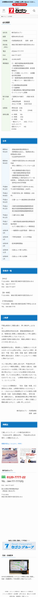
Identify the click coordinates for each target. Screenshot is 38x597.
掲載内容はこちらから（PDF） (12, 443)
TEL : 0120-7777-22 (20, 4)
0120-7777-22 (14, 477)
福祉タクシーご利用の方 (27, 591)
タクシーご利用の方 (15, 591)
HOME (6, 591)
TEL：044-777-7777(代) (13, 481)
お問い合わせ (22, 593)
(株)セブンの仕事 (31, 593)
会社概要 (16, 593)
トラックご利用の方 (7, 593)
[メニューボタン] (4, 11)
